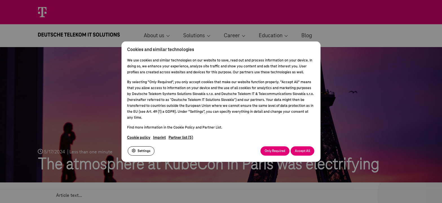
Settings (141, 151)
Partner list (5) (181, 138)
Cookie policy (138, 138)
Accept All (302, 151)
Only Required (275, 151)
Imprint (159, 138)
